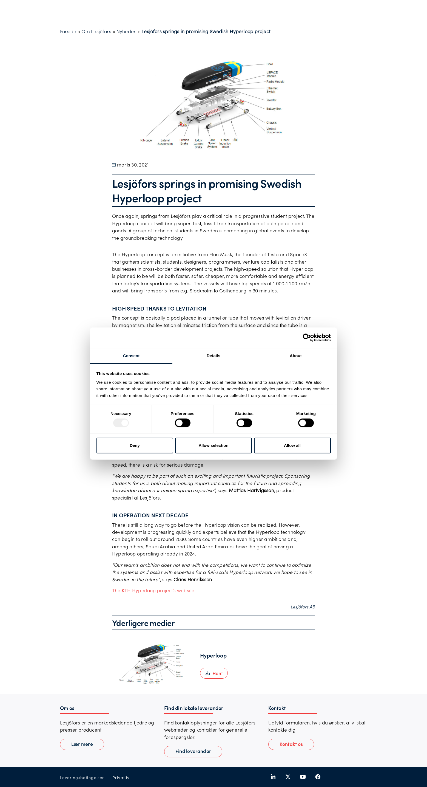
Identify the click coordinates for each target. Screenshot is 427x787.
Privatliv (121, 777)
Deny (135, 445)
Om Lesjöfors (96, 31)
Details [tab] (213, 355)
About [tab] (296, 355)
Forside (68, 31)
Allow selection (213, 445)
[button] (214, 673)
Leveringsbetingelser (82, 777)
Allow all (292, 445)
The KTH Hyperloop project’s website (153, 590)
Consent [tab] (131, 355)
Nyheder (126, 31)
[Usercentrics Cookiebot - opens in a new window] (307, 338)
